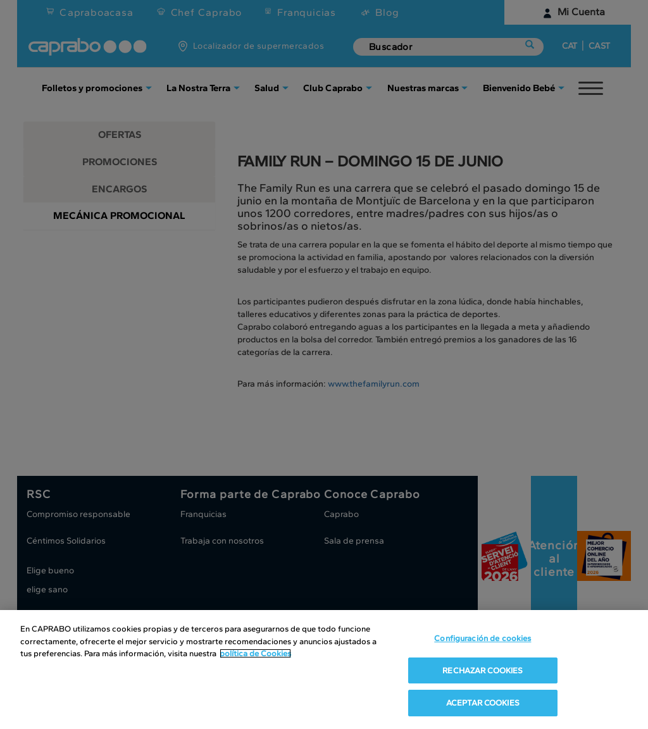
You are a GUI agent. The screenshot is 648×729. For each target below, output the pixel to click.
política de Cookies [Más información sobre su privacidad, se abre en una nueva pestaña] (255, 656)
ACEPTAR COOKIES (483, 705)
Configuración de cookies (482, 640)
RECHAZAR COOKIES (482, 672)
